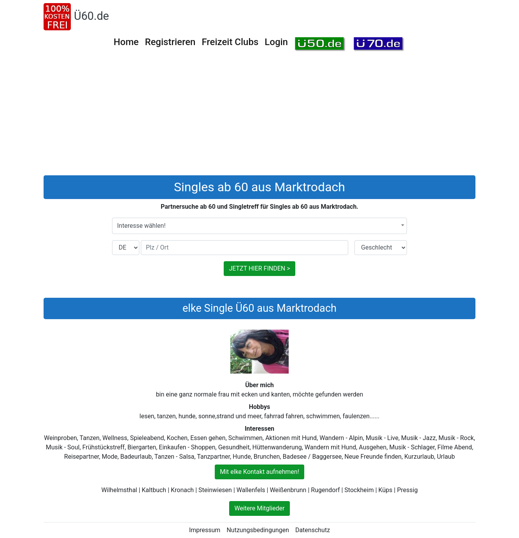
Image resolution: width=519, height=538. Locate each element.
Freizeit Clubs (230, 42)
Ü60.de (91, 16)
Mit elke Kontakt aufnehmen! (259, 471)
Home (126, 42)
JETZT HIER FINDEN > (259, 268)
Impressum (205, 530)
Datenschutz (312, 530)
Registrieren (170, 42)
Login (276, 42)
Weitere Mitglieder (259, 508)
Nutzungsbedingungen (257, 530)
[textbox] (259, 226)
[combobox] (259, 226)
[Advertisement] (259, 117)
